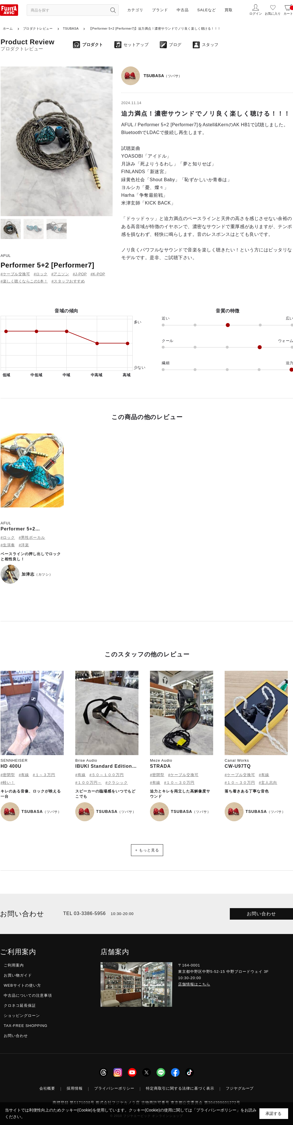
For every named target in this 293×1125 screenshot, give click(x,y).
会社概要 (47, 1088)
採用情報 (75, 1088)
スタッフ (210, 44)
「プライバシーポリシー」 (216, 1110)
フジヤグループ (240, 1088)
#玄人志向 (268, 782)
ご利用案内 (14, 965)
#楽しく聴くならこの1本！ (24, 281)
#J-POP (80, 274)
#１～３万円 (44, 775)
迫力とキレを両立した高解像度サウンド (180, 794)
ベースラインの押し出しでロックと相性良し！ (31, 556)
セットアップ (136, 44)
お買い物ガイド (18, 975)
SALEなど (206, 10)
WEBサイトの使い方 (22, 985)
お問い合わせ (261, 913)
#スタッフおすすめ (68, 281)
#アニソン (60, 274)
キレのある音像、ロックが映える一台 (31, 794)
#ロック (40, 274)
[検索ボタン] (113, 10)
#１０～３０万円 (179, 782)
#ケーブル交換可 (15, 274)
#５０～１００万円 (106, 775)
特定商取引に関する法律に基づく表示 (180, 1088)
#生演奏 (8, 545)
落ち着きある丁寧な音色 (247, 791)
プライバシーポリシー (114, 1088)
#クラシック (116, 782)
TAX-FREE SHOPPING (25, 1025)
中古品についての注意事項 (28, 995)
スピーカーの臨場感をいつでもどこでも (105, 794)
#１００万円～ (88, 782)
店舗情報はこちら (194, 984)
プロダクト (92, 44)
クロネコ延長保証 (20, 1005)
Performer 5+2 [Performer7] (47, 265)
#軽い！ (8, 782)
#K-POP (97, 274)
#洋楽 (24, 545)
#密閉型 (8, 775)
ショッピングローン (22, 1015)
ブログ (175, 44)
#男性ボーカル (32, 537)
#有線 (24, 775)
